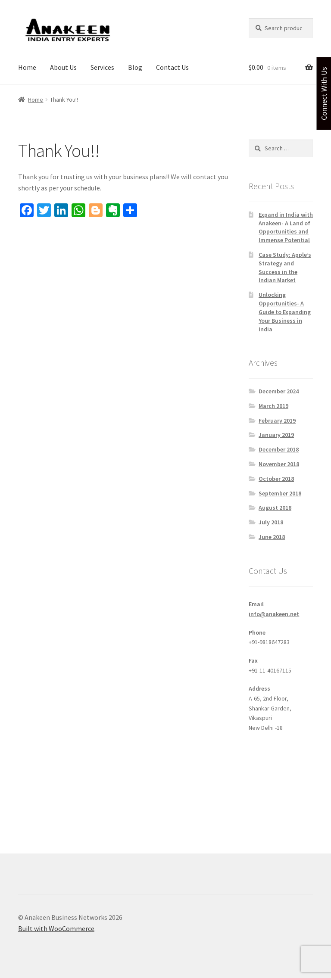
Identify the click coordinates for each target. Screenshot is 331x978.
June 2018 (272, 537)
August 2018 (275, 507)
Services (102, 67)
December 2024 (279, 391)
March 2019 (273, 406)
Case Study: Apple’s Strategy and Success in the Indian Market (285, 267)
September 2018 (280, 493)
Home (27, 67)
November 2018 (279, 464)
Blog (135, 67)
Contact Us (172, 67)
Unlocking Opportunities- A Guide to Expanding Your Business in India (285, 312)
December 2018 (279, 449)
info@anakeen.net (274, 614)
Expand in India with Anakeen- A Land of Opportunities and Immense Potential (286, 227)
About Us (63, 67)
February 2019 (277, 420)
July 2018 (271, 522)
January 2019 (276, 435)
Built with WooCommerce (56, 928)
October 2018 (276, 479)
